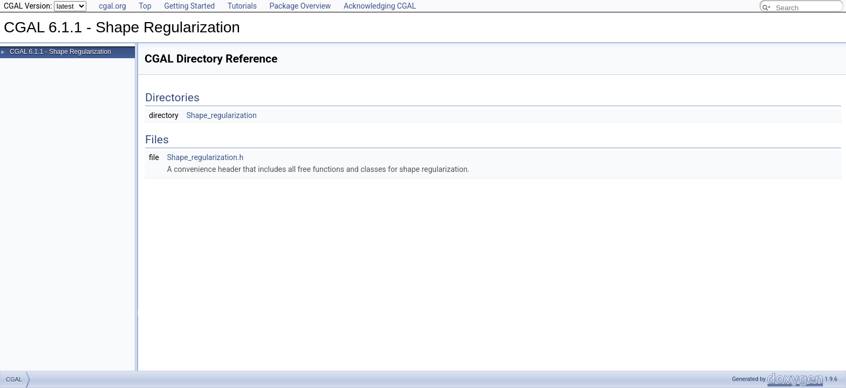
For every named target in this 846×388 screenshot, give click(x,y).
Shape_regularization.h (205, 157)
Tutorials (242, 6)
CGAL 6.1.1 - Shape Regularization (60, 52)
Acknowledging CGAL (380, 6)
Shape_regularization (222, 115)
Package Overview (300, 6)
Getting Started (189, 6)
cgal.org (112, 6)
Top (145, 6)
